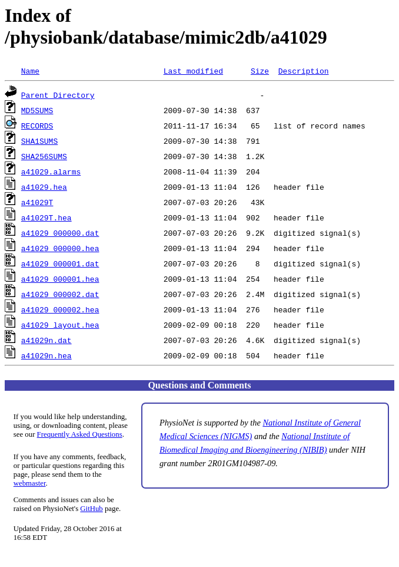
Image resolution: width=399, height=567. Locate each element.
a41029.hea (44, 187)
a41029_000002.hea (60, 309)
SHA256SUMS (44, 156)
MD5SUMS (37, 110)
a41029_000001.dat (60, 263)
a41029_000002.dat (60, 294)
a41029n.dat (46, 340)
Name (30, 70)
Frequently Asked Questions (79, 434)
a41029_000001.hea (60, 278)
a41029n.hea (46, 355)
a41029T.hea (46, 217)
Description (303, 70)
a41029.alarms (51, 171)
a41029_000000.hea (60, 248)
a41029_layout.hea (60, 324)
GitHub (91, 509)
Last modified (193, 70)
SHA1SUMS (39, 141)
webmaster (30, 483)
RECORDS (37, 125)
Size (260, 70)
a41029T (37, 202)
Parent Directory (58, 95)
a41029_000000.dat (60, 233)
